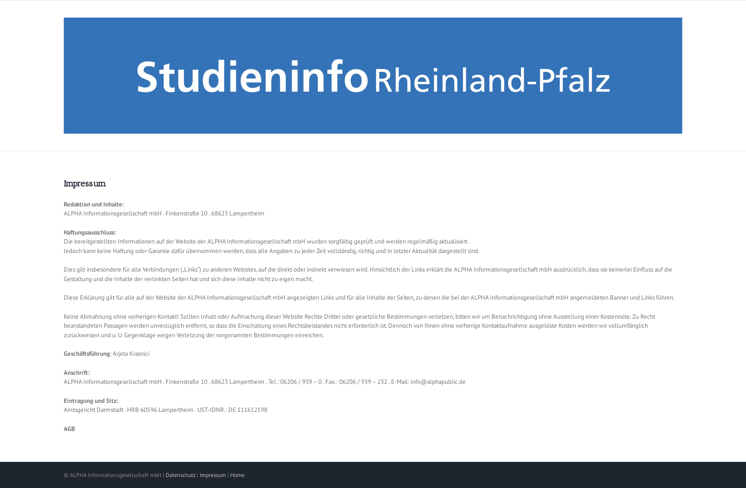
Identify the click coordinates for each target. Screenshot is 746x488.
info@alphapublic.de (438, 382)
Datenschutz (181, 474)
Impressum (213, 474)
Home (237, 474)
